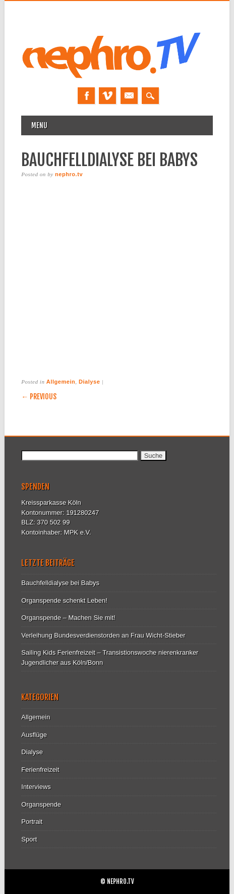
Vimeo (107, 95)
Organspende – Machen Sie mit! (68, 617)
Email (129, 95)
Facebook (86, 95)
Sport (29, 839)
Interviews (36, 787)
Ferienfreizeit (40, 769)
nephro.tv (69, 174)
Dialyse (89, 382)
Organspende (41, 804)
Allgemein (61, 382)
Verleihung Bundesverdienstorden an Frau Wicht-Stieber (103, 635)
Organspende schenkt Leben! (64, 600)
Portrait (31, 821)
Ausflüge (34, 735)
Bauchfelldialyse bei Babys (60, 583)
